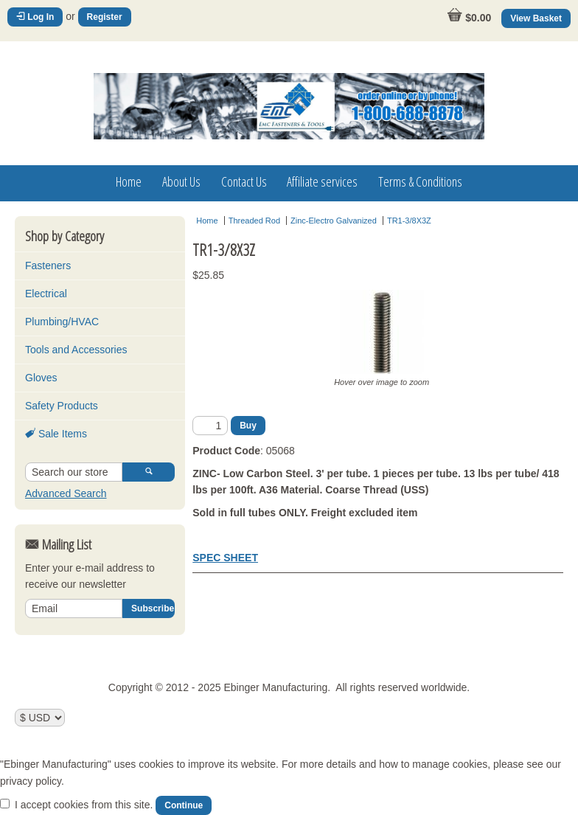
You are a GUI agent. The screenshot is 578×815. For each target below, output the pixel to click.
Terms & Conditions (420, 181)
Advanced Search (66, 493)
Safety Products (61, 406)
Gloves (41, 378)
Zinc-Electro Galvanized (333, 220)
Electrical (46, 293)
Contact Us (244, 181)
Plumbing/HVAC (62, 321)
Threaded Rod (254, 220)
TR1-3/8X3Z (409, 220)
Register (104, 17)
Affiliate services (322, 181)
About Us (181, 181)
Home (129, 181)
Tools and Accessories (76, 350)
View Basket (536, 18)
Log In (35, 17)
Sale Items (56, 434)
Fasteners (48, 265)
